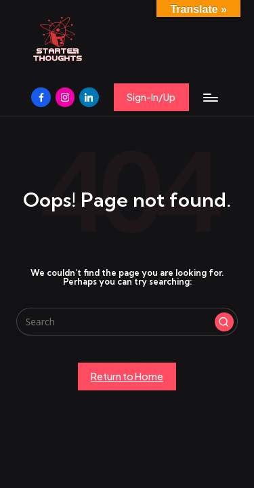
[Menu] (210, 97)
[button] (151, 97)
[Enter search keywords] (127, 322)
